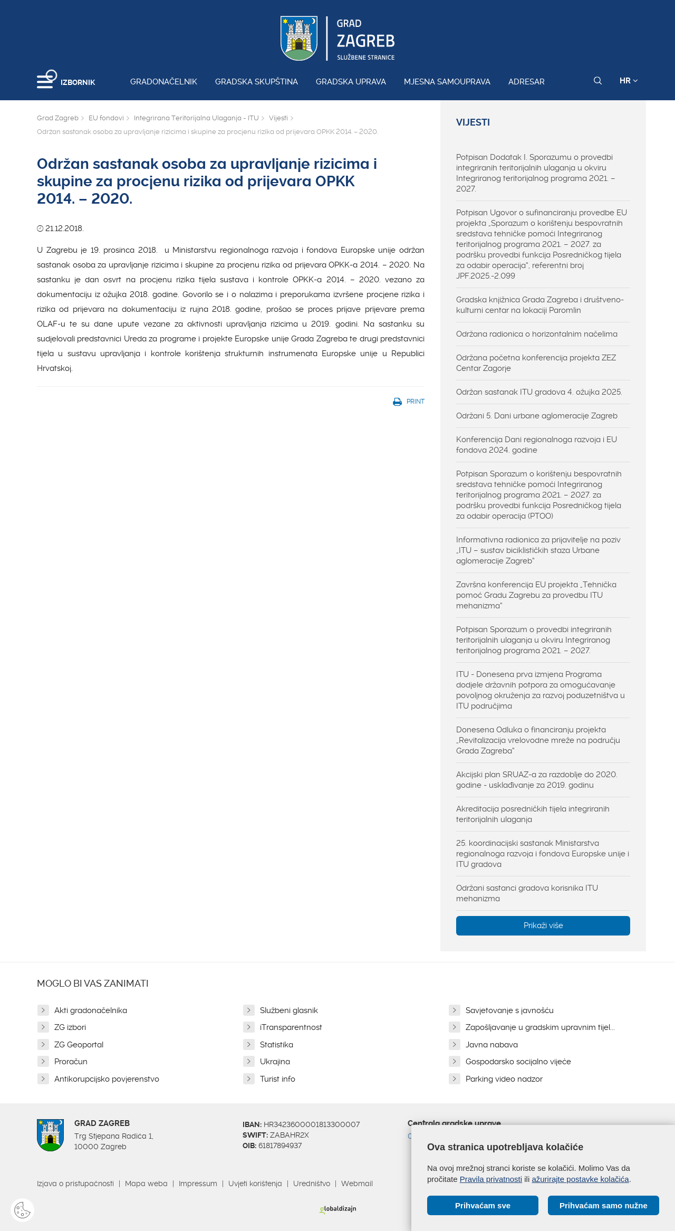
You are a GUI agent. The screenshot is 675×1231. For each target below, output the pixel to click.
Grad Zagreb (58, 118)
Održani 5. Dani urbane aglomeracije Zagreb (537, 416)
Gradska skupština (256, 82)
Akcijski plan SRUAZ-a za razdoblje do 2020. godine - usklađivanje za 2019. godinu (537, 780)
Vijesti (278, 118)
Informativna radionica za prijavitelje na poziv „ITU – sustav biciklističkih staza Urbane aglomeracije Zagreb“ (538, 550)
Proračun (71, 1061)
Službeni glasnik (289, 1010)
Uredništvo (311, 1183)
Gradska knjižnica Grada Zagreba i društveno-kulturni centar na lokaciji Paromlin (540, 305)
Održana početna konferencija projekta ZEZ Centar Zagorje (536, 363)
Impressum (198, 1183)
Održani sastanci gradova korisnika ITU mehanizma (527, 893)
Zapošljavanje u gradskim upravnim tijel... (540, 1027)
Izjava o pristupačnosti (75, 1183)
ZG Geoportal (78, 1044)
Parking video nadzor (504, 1079)
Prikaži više (543, 925)
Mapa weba (146, 1183)
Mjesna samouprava (447, 82)
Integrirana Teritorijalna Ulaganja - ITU (196, 118)
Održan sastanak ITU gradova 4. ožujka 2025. (539, 392)
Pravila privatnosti (491, 1179)
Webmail (357, 1183)
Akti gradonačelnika (90, 1010)
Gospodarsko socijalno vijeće (518, 1061)
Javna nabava (492, 1044)
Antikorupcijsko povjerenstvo (106, 1079)
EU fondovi (106, 118)
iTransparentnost (291, 1027)
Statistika (276, 1044)
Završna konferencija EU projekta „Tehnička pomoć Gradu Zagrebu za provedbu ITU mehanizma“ (536, 595)
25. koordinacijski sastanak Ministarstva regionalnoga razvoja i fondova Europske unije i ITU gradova (542, 853)
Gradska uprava (351, 82)
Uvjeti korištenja (255, 1183)
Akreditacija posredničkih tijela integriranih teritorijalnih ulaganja (533, 814)
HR (629, 80)
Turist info (277, 1079)
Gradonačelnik (163, 82)
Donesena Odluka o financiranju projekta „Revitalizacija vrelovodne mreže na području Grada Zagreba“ (538, 740)
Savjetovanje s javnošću (510, 1010)
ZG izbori (70, 1027)
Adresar (526, 82)
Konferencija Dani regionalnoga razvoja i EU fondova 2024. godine (536, 445)
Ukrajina (275, 1061)
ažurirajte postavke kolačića (580, 1179)
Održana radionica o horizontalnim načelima (537, 334)
